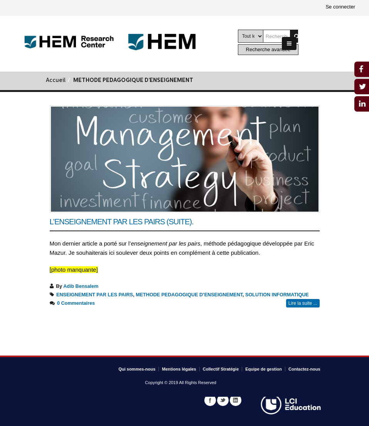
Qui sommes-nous (136, 369)
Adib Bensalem (80, 286)
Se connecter (340, 7)
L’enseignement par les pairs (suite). (122, 221)
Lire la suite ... (302, 303)
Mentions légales (179, 369)
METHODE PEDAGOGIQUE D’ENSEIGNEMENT (189, 294)
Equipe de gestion (263, 369)
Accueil (56, 81)
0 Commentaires (76, 303)
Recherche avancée (268, 49)
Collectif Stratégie (221, 369)
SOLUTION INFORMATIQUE (277, 294)
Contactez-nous (304, 369)
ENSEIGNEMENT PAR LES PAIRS (94, 294)
